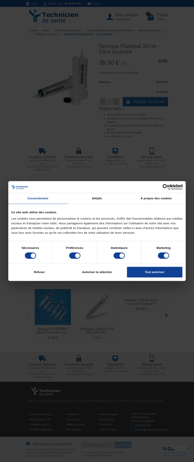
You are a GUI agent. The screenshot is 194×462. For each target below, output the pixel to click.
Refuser (39, 272)
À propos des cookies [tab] (156, 198)
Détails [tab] (97, 198)
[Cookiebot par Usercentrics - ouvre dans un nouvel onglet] (165, 187)
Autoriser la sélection (97, 272)
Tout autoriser (155, 272)
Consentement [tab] (37, 198)
